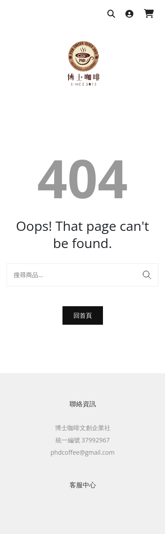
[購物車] (149, 14)
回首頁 (82, 315)
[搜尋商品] (111, 14)
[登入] (129, 14)
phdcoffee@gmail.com (83, 452)
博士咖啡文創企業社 (82, 427)
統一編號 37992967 (82, 440)
